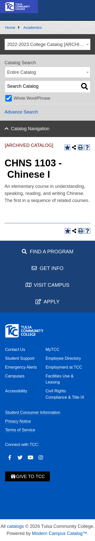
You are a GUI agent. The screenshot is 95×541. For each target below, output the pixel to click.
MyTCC (52, 349)
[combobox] (47, 44)
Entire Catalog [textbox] (21, 72)
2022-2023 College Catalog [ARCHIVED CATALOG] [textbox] (48, 44)
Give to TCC (27, 476)
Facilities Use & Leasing (59, 379)
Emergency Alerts (21, 367)
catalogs (15, 526)
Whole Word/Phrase (32, 98)
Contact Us (15, 349)
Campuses (14, 376)
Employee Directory (63, 358)
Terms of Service (20, 430)
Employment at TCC (64, 367)
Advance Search (21, 112)
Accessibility (16, 391)
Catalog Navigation (30, 128)
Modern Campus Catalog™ (59, 533)
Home (10, 27)
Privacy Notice (18, 421)
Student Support (19, 358)
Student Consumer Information (32, 412)
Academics (32, 27)
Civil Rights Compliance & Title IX (65, 394)
